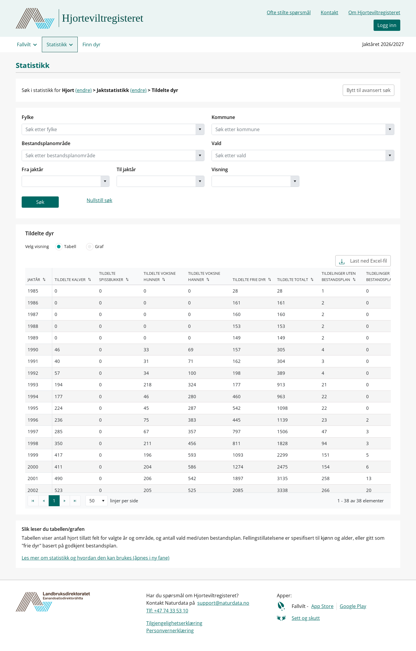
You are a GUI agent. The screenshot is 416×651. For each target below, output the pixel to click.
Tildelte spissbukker (111, 276)
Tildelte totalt (292, 279)
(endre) (83, 90)
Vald (216, 143)
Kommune (223, 117)
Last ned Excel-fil (363, 261)
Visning (220, 169)
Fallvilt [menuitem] (24, 44)
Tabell (65, 246)
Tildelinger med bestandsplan (382, 276)
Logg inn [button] (386, 25)
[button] (200, 129)
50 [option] (92, 501)
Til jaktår (126, 169)
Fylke (28, 117)
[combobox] (109, 129)
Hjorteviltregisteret (102, 18)
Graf (94, 246)
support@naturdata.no (223, 603)
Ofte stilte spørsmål (289, 12)
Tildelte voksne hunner (160, 276)
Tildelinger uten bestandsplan (339, 276)
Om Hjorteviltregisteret (374, 12)
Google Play (353, 606)
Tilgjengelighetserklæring (174, 623)
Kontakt (329, 12)
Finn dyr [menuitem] (91, 44)
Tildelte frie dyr (249, 279)
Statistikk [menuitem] (57, 44)
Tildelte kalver (70, 279)
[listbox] (96, 500)
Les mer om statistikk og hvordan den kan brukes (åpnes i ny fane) (95, 558)
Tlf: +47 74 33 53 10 (167, 610)
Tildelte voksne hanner (204, 276)
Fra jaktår (32, 169)
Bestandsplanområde (46, 143)
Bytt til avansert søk (368, 90)
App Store (322, 606)
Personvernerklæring (170, 630)
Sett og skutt (306, 618)
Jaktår (34, 279)
